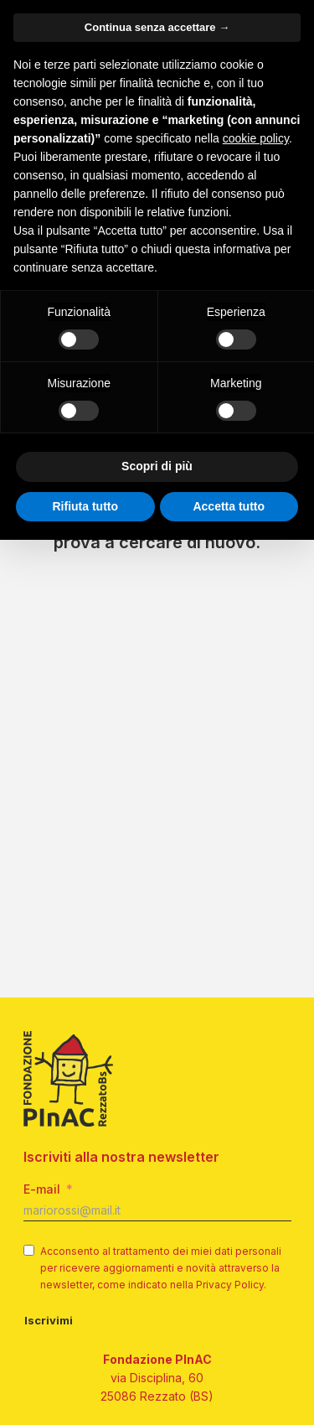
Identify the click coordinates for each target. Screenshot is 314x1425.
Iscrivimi (48, 1320)
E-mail (41, 1189)
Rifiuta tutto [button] (85, 506)
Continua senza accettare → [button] (157, 27)
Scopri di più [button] (157, 466)
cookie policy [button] (256, 138)
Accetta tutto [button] (229, 506)
